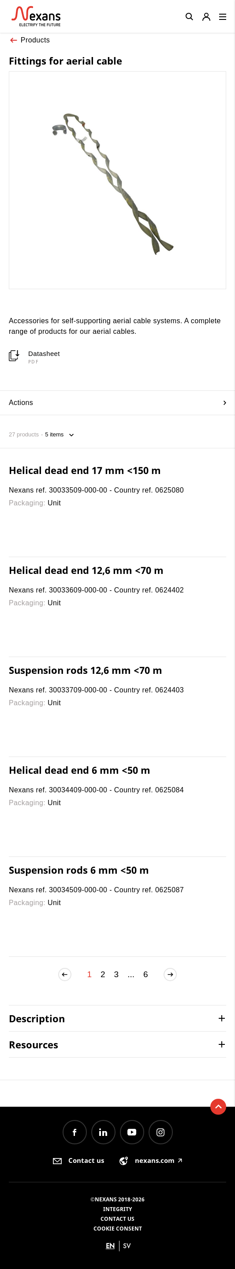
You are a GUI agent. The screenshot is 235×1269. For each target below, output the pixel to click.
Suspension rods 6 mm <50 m (79, 869)
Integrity (117, 1209)
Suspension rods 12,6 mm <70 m (85, 670)
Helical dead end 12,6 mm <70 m (86, 570)
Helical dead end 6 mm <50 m (79, 769)
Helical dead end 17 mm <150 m (85, 470)
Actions (117, 402)
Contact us (117, 1219)
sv (127, 1246)
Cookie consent (117, 1228)
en (110, 1246)
